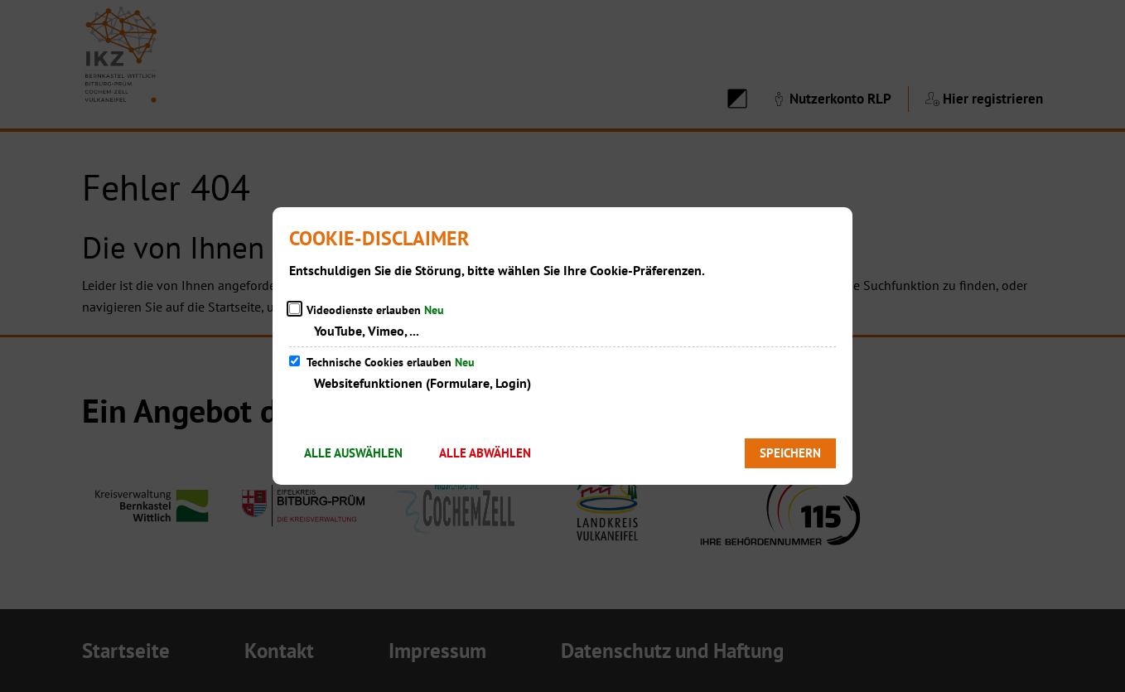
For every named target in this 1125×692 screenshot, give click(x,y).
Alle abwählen (485, 453)
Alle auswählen (353, 453)
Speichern (790, 453)
